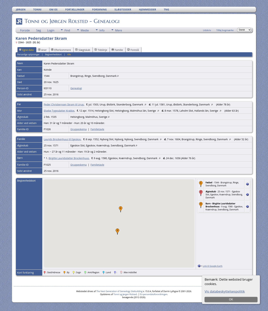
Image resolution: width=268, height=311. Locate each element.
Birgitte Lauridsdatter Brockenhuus (68, 158)
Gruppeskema (78, 129)
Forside (25, 30)
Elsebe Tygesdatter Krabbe (59, 110)
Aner (42, 50)
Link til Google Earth (213, 266)
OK (231, 299)
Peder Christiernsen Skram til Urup (64, 104)
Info (102, 30)
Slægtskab (82, 50)
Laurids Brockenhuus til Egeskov (62, 139)
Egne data (26, 50)
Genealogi (76, 88)
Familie (117, 50)
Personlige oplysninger (28, 54)
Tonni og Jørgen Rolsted (125, 294)
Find (67, 30)
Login (50, 30)
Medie (85, 30)
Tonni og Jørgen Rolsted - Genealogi (72, 21)
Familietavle (97, 129)
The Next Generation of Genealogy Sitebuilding (119, 291)
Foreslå (133, 50)
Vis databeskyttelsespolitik (225, 291)
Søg (38, 30)
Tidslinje (101, 50)
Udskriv (207, 30)
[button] (120, 209)
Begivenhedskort (53, 54)
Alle (69, 54)
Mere (118, 30)
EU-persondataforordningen (154, 294)
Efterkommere (61, 50)
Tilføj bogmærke (225, 30)
